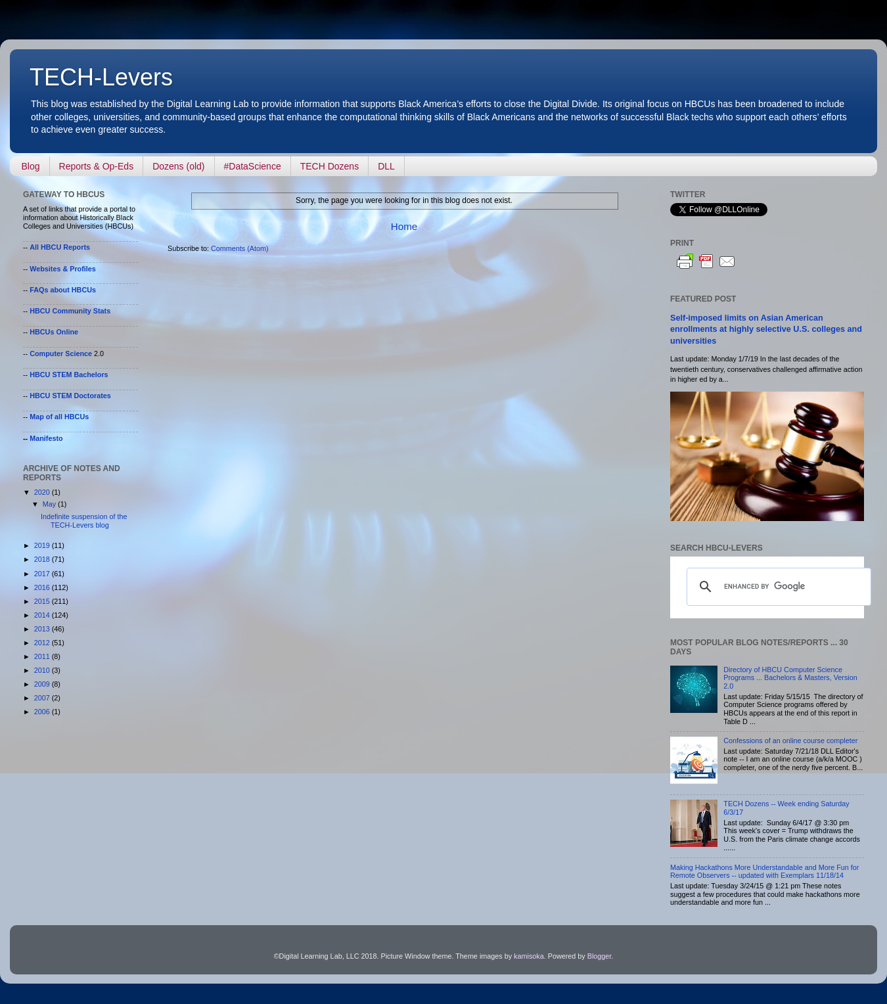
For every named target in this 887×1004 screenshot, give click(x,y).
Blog (31, 166)
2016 (43, 587)
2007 (43, 698)
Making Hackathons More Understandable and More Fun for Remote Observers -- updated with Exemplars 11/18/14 (764, 871)
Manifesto (46, 438)
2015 (43, 601)
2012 (43, 643)
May (50, 504)
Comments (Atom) (240, 248)
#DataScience (252, 166)
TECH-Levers (101, 77)
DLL (386, 166)
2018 (43, 559)
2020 (43, 492)
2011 (43, 656)
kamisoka (529, 956)
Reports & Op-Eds (96, 166)
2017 (43, 574)
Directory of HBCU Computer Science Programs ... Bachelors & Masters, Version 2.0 (790, 678)
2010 (43, 670)
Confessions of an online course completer (790, 740)
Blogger (599, 956)
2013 (43, 629)
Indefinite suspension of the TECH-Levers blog (84, 521)
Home (404, 226)
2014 (43, 615)
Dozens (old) (178, 166)
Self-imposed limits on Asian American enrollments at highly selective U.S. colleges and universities (766, 329)
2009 (43, 684)
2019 (43, 545)
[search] (777, 587)
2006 (43, 712)
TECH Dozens (329, 166)
